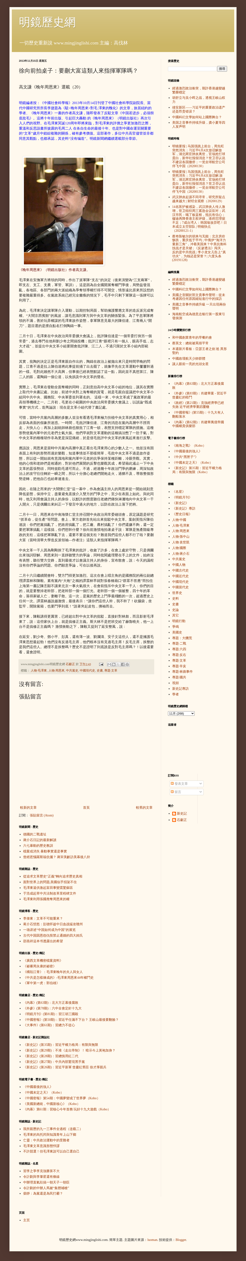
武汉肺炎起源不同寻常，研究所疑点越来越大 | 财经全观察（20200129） (198, 199)
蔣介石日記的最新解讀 (39, 840)
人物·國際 (179, 548)
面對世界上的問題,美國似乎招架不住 (50, 882)
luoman (152, 1240)
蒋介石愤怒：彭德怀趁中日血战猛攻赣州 (53, 924)
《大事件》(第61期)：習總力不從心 (49, 1025)
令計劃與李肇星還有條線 (41, 1176)
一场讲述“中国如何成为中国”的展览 (49, 930)
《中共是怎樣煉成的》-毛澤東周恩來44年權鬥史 (58, 977)
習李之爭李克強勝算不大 (41, 1171)
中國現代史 (87, 670)
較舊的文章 (144, 807)
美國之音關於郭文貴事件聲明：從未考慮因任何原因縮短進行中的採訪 (198, 297)
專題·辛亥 (179, 666)
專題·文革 (110, 670)
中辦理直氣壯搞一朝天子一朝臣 (46, 1182)
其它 (175, 615)
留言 (176, 792)
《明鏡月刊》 (182, 497)
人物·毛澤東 (39, 670)
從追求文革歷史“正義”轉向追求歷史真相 (52, 876)
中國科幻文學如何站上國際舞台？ (197, 117)
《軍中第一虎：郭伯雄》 (41, 983)
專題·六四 (179, 649)
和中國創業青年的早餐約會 (192, 337)
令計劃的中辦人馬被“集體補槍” (46, 1188)
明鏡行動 (178, 621)
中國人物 (178, 565)
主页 (26, 1220)
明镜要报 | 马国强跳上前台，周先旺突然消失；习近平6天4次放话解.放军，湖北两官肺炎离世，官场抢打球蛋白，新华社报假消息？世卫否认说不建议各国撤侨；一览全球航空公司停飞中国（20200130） (198, 181)
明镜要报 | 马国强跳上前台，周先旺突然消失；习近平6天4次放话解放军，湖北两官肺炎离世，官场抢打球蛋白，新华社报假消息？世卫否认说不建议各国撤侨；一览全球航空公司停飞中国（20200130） (198, 156)
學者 (175, 694)
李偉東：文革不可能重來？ (43, 918)
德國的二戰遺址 (34, 834)
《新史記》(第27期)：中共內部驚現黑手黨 (54, 1062)
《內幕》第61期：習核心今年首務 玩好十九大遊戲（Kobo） (67, 1109)
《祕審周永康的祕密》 (39, 966)
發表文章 (179, 783)
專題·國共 (179, 677)
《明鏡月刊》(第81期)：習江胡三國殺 (50, 1014)
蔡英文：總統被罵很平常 (190, 343)
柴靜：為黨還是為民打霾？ (43, 1193)
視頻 (175, 683)
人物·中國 (179, 520)
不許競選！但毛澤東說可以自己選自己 (51, 1151)
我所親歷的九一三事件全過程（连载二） (53, 1129)
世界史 (177, 593)
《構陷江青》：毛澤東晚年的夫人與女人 (53, 972)
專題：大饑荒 (182, 638)
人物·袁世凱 (181, 542)
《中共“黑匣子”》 (185, 457)
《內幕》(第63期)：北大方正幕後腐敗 (50, 1002)
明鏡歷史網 (47, 22)
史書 (100, 670)
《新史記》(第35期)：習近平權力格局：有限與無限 (60, 1045)
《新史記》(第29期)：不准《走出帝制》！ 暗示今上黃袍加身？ (69, 1050)
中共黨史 (72, 670)
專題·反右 (179, 655)
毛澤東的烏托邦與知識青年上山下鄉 (49, 1134)
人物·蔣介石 (181, 553)
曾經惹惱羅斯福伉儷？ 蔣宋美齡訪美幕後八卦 (56, 857)
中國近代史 (180, 576)
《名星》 (178, 491)
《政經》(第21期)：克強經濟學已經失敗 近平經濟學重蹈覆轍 (198, 405)
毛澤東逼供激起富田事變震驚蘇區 (48, 888)
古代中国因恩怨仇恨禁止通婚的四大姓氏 (53, 935)
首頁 (86, 807)
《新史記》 (180, 503)
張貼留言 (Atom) (42, 815)
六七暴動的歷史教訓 (38, 845)
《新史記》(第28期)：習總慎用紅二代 (50, 1056)
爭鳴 (175, 626)
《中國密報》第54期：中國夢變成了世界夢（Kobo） (61, 1098)
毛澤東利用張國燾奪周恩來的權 (46, 899)
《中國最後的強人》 (38, 1087)
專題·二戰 (179, 643)
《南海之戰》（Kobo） (189, 445)
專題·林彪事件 (182, 671)
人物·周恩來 (56, 670)
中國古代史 (180, 570)
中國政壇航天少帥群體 (188, 358)
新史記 (182, 813)
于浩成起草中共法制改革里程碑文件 (49, 893)
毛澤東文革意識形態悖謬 (41, 1146)
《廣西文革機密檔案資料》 (43, 960)
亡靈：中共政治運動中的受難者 (46, 1140)
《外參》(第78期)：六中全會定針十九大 (52, 1008)
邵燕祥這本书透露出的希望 (43, 941)
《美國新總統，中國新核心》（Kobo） (51, 1104)
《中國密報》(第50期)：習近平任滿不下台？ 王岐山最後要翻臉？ (71, 1019)
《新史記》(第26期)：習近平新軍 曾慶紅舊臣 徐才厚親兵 (64, 1067)
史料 (175, 598)
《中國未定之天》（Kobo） (43, 1092)
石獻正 (182, 820)
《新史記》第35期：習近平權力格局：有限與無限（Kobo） (197, 470)
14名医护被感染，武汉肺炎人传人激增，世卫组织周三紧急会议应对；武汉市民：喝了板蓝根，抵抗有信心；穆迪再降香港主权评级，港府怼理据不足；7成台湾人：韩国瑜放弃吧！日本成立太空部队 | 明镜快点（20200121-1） (199, 218)
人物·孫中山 (181, 536)
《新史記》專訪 (183, 508)
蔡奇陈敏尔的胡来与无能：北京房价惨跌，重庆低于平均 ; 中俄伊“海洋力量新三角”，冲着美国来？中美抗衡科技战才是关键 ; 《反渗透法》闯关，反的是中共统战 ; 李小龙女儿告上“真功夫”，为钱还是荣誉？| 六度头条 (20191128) (199, 248)
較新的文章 (28, 807)
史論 (175, 610)
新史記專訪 (180, 688)
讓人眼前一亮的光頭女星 (190, 364)
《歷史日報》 (182, 514)
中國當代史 (180, 587)
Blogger (181, 1240)
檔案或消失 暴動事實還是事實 (45, 851)
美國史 (177, 632)
